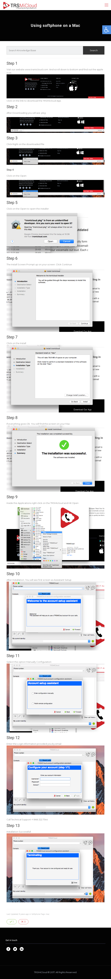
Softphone (35, 914)
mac (48, 914)
